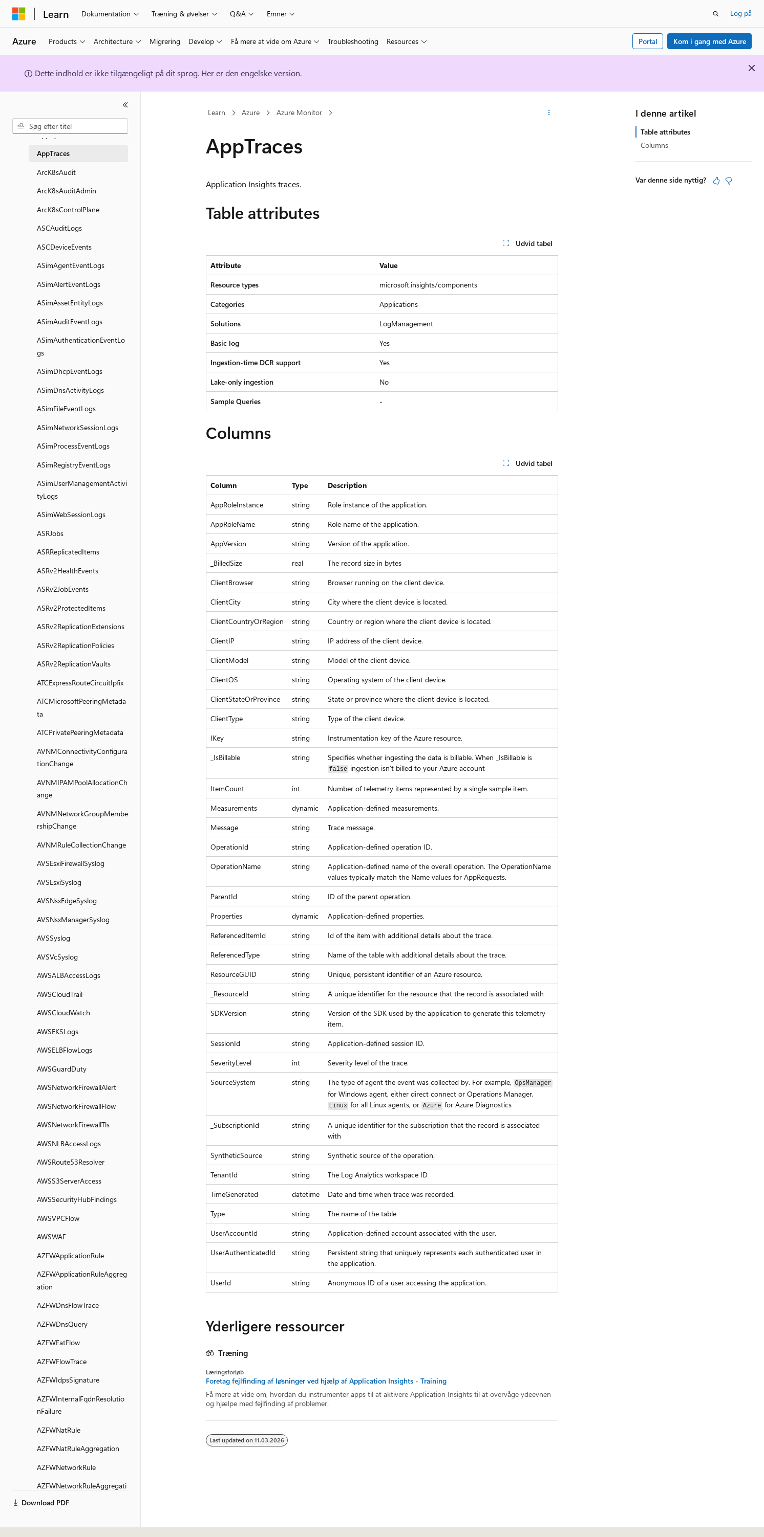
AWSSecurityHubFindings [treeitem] (77, 1199)
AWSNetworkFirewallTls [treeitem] (73, 1124)
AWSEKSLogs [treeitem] (57, 1031)
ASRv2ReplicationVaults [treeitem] (74, 664)
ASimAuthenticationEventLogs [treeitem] (81, 346)
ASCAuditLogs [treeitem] (59, 228)
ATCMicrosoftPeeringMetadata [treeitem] (81, 707)
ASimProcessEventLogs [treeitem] (73, 446)
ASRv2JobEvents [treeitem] (63, 589)
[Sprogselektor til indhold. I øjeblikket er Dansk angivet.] (32, 1520)
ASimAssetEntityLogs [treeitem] (70, 302)
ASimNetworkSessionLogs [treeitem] (77, 427)
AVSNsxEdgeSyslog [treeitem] (67, 900)
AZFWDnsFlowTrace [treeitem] (68, 1305)
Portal (648, 41)
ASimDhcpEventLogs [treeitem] (69, 371)
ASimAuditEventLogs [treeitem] (69, 321)
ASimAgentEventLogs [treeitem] (70, 265)
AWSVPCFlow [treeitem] (58, 1218)
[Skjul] (125, 105)
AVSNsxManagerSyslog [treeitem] (73, 919)
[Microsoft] (19, 13)
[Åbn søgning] (716, 14)
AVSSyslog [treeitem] (53, 938)
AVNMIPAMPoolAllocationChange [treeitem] (82, 788)
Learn (216, 112)
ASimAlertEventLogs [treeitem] (68, 284)
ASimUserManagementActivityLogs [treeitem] (82, 489)
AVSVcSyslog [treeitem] (57, 957)
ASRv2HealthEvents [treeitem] (67, 570)
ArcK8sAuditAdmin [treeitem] (66, 190)
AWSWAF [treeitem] (51, 1236)
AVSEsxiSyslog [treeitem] (59, 882)
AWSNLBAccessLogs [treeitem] (69, 1143)
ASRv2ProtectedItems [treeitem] (71, 608)
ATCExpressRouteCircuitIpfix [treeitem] (80, 682)
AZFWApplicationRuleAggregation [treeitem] (82, 1280)
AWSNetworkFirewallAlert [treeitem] (76, 1087)
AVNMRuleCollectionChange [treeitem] (81, 845)
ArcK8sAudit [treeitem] (56, 172)
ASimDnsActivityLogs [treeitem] (70, 390)
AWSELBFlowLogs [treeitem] (64, 1050)
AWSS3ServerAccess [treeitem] (69, 1181)
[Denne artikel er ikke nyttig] (729, 180)
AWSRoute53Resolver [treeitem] (70, 1162)
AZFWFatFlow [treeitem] (58, 1342)
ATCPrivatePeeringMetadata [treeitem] (80, 732)
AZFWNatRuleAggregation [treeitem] (78, 1448)
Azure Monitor (299, 112)
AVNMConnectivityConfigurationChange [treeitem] (82, 757)
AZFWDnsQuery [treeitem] (62, 1324)
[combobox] (70, 126)
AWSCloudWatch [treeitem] (63, 1012)
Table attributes (665, 132)
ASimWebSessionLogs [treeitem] (71, 514)
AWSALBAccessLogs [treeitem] (68, 975)
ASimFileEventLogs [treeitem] (66, 408)
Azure (251, 112)
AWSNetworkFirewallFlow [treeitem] (76, 1106)
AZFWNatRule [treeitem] (58, 1430)
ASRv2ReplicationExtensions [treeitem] (80, 626)
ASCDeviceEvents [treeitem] (64, 247)
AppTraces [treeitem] (53, 153)
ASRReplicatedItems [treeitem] (68, 551)
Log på (741, 13)
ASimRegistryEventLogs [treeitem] (74, 465)
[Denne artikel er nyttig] (716, 180)
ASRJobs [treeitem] (50, 533)
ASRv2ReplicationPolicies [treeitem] (75, 645)
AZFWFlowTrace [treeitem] (62, 1361)
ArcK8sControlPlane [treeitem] (68, 209)
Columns (654, 145)
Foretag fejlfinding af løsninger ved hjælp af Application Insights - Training (326, 1381)
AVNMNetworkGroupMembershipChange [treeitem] (82, 820)
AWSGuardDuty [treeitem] (62, 1069)
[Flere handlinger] (549, 113)
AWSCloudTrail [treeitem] (59, 994)
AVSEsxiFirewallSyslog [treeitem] (70, 863)
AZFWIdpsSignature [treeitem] (68, 1380)
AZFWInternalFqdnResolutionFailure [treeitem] (80, 1405)
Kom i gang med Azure (709, 41)
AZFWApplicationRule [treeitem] (70, 1255)
